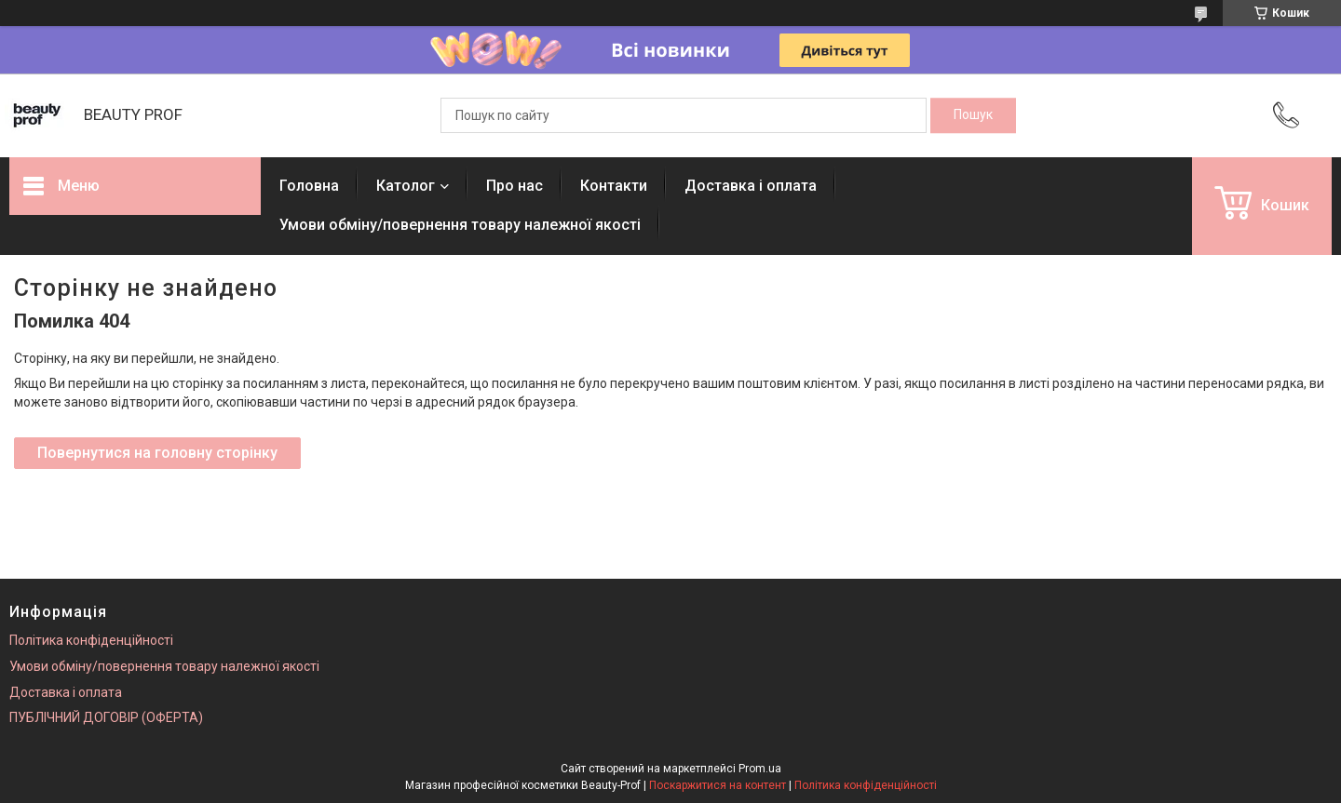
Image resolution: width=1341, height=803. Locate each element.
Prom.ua (759, 768)
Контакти (613, 185)
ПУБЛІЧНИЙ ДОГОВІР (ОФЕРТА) (106, 717)
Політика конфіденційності (91, 640)
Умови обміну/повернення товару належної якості (460, 225)
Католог (405, 185)
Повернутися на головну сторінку (157, 453)
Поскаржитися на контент (717, 785)
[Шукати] (973, 115)
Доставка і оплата (750, 185)
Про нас (514, 185)
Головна (309, 185)
